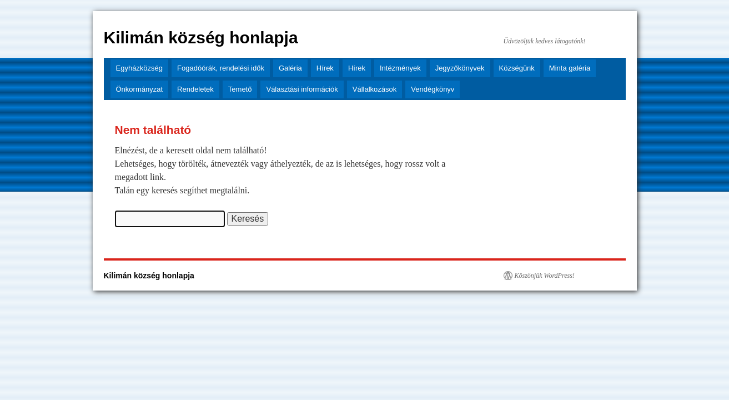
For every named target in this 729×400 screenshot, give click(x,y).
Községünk (517, 68)
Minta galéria (569, 68)
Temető (240, 89)
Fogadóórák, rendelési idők (220, 68)
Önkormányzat (139, 89)
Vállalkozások (375, 89)
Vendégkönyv (432, 89)
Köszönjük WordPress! (545, 275)
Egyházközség (139, 68)
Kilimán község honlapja (201, 37)
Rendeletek (195, 89)
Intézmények (400, 68)
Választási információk (302, 89)
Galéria (290, 68)
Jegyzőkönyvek (460, 68)
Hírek (325, 68)
